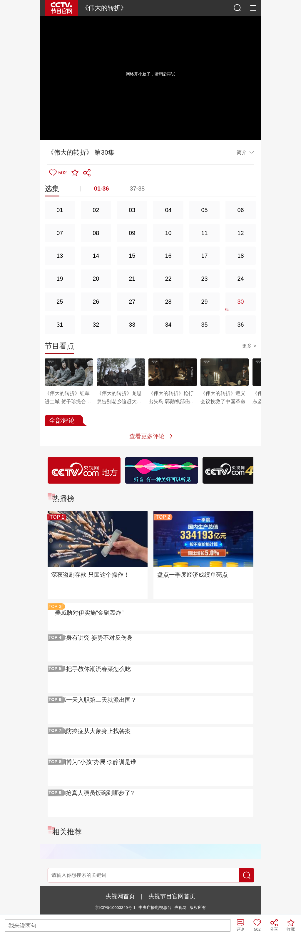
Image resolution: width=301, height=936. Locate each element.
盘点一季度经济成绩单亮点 (192, 574)
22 (168, 278)
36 (241, 324)
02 (96, 210)
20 (96, 278)
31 (59, 324)
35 (204, 324)
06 (241, 210)
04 (168, 210)
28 (168, 301)
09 (132, 233)
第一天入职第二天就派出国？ (98, 700)
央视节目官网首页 (171, 896)
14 (96, 255)
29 (204, 301)
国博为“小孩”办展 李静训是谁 (98, 762)
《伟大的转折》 (104, 7)
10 (168, 233)
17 (204, 255)
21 (132, 278)
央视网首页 (120, 896)
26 (96, 301)
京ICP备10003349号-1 (115, 907)
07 (59, 233)
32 (96, 324)
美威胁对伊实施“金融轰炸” (89, 612)
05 (204, 210)
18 (241, 255)
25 (59, 301)
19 (59, 278)
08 (96, 233)
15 (132, 255)
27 (132, 301)
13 (59, 255)
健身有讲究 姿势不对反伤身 (96, 637)
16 (168, 255)
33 (132, 324)
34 (168, 324)
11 (204, 233)
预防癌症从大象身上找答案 (95, 731)
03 (132, 210)
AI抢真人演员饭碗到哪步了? (97, 793)
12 (241, 233)
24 (241, 278)
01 (59, 210)
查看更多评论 (147, 436)
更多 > (249, 346)
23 (204, 278)
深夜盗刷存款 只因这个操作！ (90, 574)
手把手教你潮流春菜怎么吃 (95, 669)
